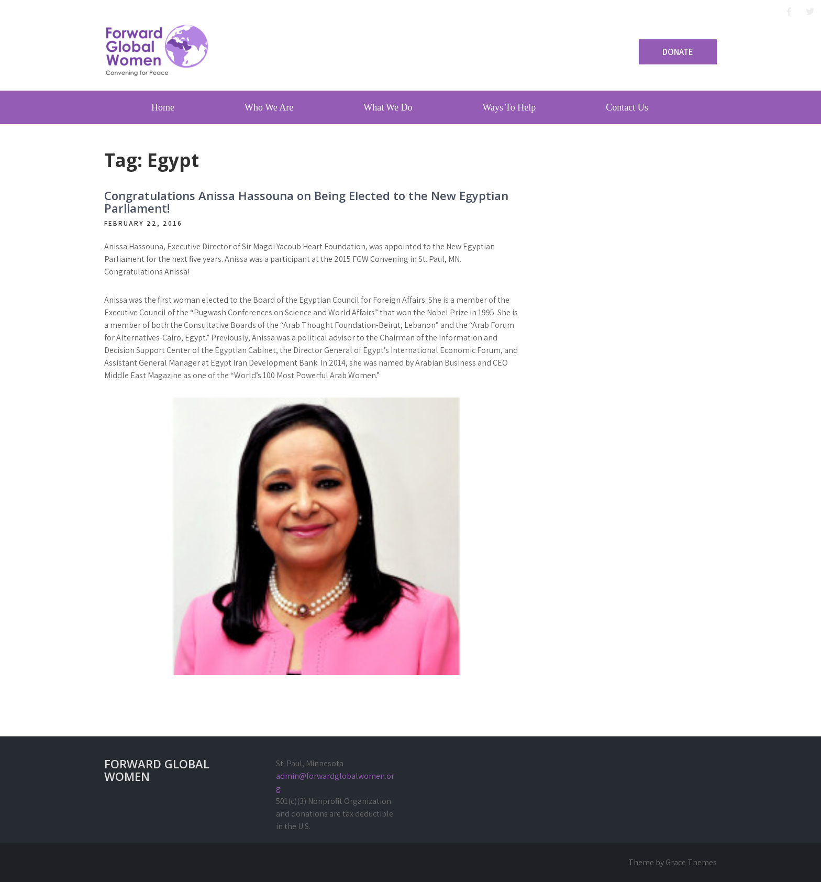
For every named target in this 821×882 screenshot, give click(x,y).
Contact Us (627, 107)
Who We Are (269, 107)
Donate (677, 52)
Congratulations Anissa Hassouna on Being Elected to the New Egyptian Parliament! (306, 202)
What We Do (387, 107)
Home (162, 107)
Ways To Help (509, 107)
